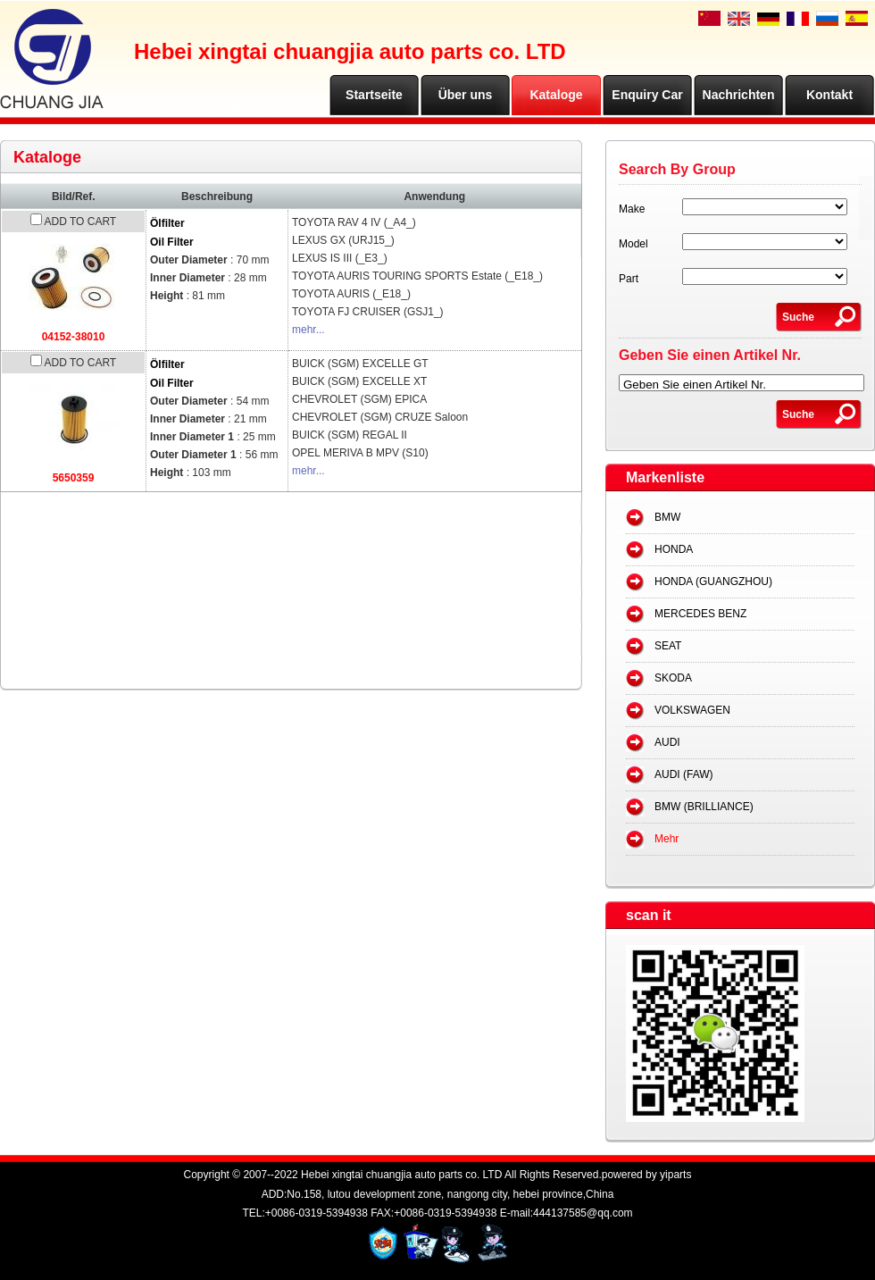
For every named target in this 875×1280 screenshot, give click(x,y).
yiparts (675, 1174)
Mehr (666, 838)
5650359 (74, 478)
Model (633, 244)
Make (632, 209)
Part (628, 278)
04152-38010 (73, 336)
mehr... (308, 329)
